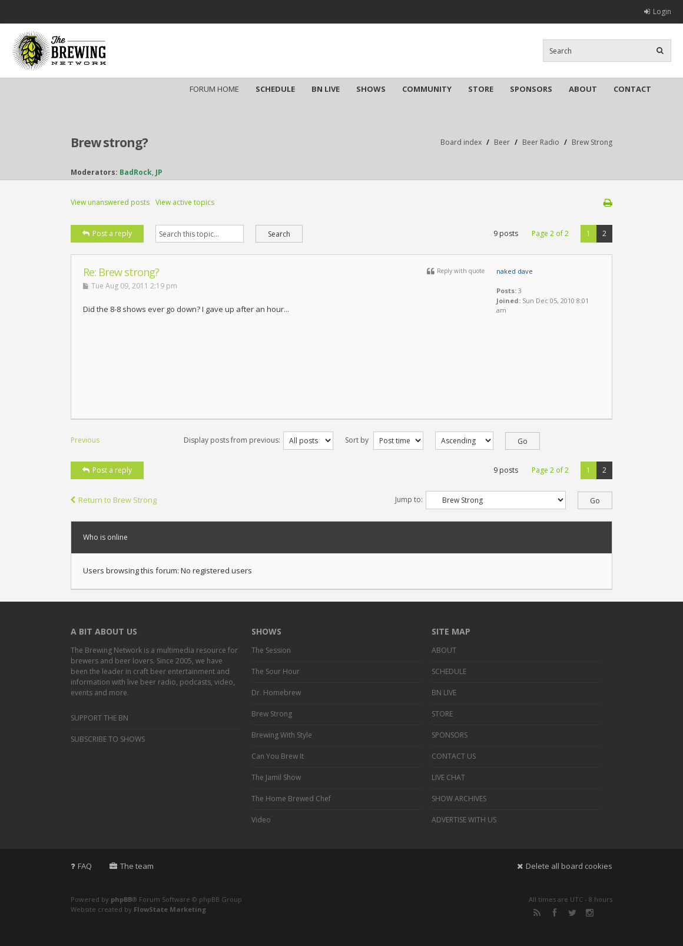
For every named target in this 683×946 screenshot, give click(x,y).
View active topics (184, 202)
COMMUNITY (427, 89)
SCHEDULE (275, 89)
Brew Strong (592, 142)
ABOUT (583, 89)
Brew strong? (109, 142)
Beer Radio (540, 142)
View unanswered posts (110, 202)
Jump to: (409, 499)
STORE (480, 89)
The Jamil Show (276, 777)
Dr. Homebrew (276, 693)
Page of (550, 233)
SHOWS (371, 89)
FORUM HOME (214, 89)
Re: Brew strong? (121, 272)
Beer (502, 142)
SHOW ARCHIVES (459, 799)
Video (261, 820)
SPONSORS (531, 89)
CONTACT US (454, 756)
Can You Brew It (277, 756)
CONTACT (632, 89)
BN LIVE (325, 89)
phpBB (121, 899)
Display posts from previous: (258, 440)
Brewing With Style (281, 735)
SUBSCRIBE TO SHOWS (108, 739)
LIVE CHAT (448, 777)
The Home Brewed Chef (291, 799)
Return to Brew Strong (114, 499)
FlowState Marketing (170, 909)
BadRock (136, 172)
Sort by (384, 440)
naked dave (514, 271)
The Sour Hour (275, 671)
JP (159, 172)
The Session (271, 650)
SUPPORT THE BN (99, 718)
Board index (461, 142)
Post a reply (107, 233)
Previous (85, 440)
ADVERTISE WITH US (464, 820)
